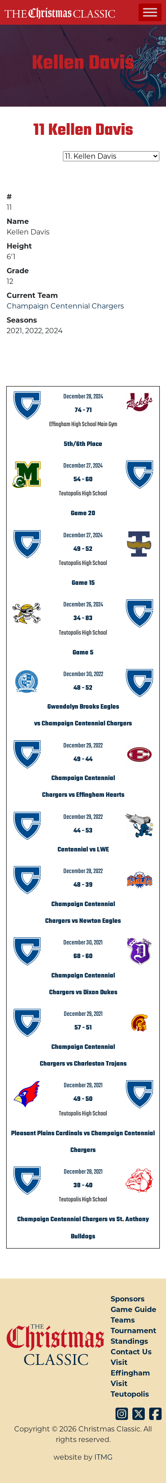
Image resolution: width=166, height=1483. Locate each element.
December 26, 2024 (83, 604)
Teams (123, 1320)
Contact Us (131, 1352)
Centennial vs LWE (83, 849)
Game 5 (83, 652)
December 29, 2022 (83, 745)
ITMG (103, 1457)
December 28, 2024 (83, 396)
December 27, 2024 (83, 465)
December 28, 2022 (83, 871)
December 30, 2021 (83, 942)
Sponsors (128, 1299)
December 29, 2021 (83, 1014)
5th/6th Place (83, 444)
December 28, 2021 (83, 1171)
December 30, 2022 (83, 674)
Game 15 (83, 583)
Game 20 (83, 513)
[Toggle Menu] (150, 12)
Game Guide (133, 1309)
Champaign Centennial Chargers (65, 306)
